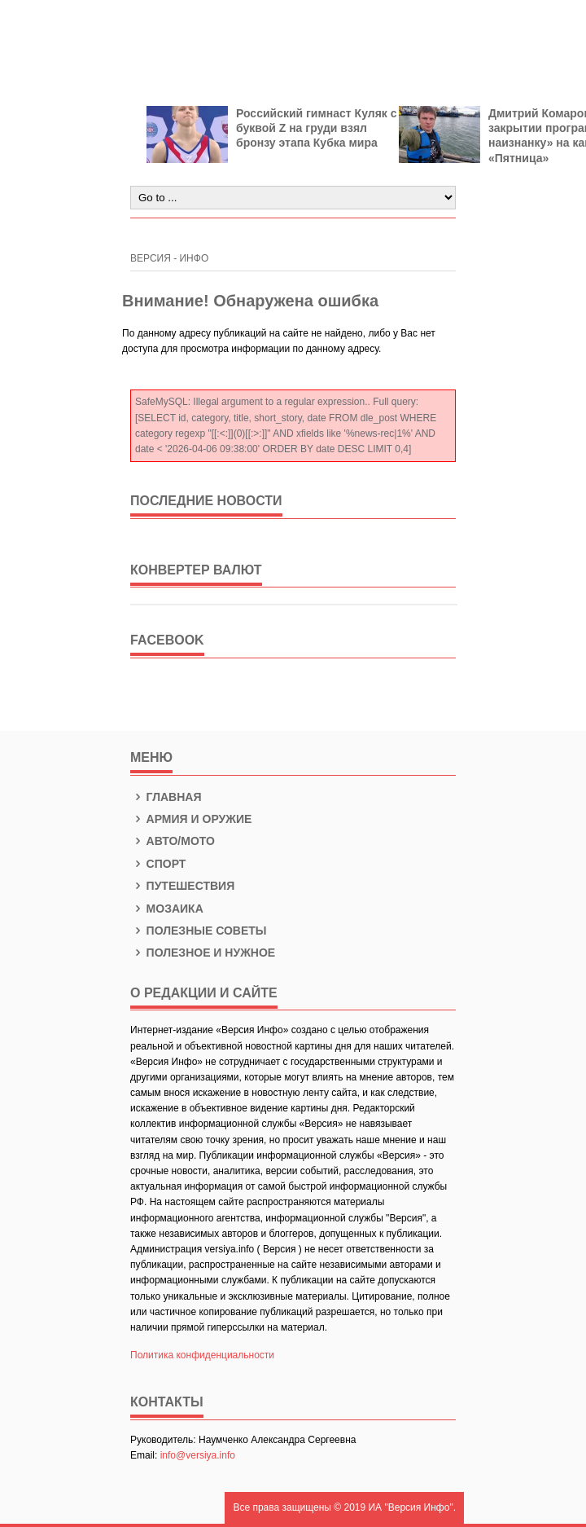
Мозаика (166, 908)
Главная (166, 796)
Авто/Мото (172, 840)
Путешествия (182, 885)
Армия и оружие (190, 818)
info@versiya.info (197, 1455)
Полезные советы (198, 930)
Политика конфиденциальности (202, 1355)
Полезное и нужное (202, 952)
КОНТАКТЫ (166, 1402)
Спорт (158, 863)
